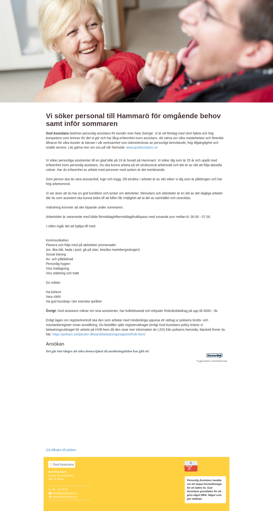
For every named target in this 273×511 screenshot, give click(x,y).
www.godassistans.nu (64, 496)
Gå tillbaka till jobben (61, 450)
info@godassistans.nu (65, 493)
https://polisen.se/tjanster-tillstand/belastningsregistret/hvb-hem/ (98, 334)
